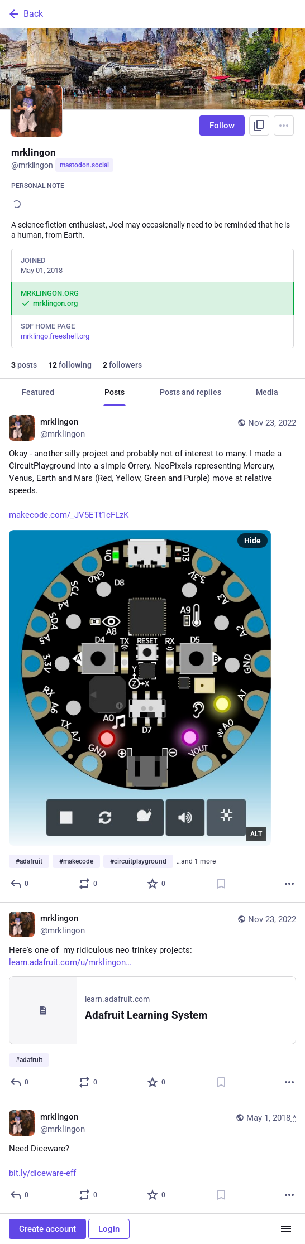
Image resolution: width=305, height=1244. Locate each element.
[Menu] (284, 125)
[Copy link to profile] (259, 125)
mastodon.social (84, 165)
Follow (222, 125)
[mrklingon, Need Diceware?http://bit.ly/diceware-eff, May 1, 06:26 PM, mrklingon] (152, 1157)
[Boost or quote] (88, 883)
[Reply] (20, 883)
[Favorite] (157, 883)
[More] (289, 883)
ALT (256, 834)
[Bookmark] (221, 883)
